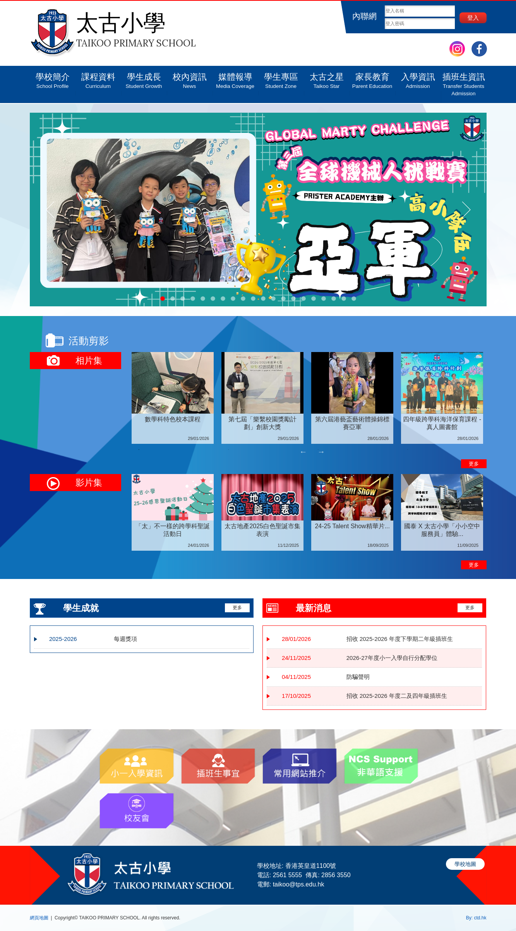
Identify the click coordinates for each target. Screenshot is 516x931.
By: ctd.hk (476, 918)
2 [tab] (228, 449)
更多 (474, 464)
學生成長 (144, 78)
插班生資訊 (464, 81)
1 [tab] (139, 449)
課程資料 (98, 78)
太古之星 (327, 78)
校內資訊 (190, 78)
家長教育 (372, 78)
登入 (473, 17)
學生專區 (281, 78)
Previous (303, 451)
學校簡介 (52, 78)
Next (321, 451)
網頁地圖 (39, 918)
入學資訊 (418, 78)
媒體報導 (235, 78)
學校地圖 (465, 864)
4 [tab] (407, 449)
